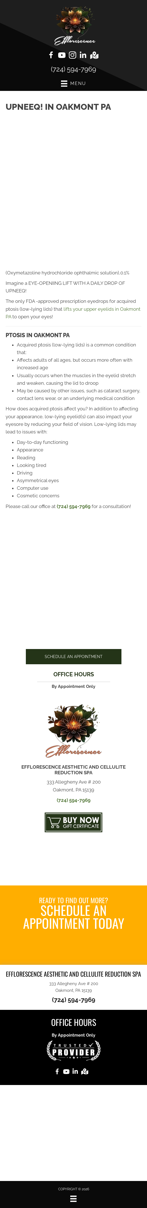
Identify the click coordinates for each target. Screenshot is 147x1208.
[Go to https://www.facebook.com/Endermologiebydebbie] (51, 56)
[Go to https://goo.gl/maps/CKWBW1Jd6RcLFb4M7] (94, 56)
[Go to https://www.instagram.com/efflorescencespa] (72, 56)
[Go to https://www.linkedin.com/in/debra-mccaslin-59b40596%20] (83, 56)
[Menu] (73, 1199)
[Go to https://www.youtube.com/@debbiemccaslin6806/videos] (61, 56)
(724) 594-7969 (73, 69)
